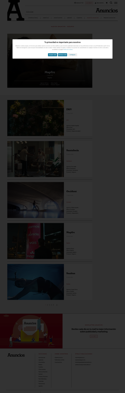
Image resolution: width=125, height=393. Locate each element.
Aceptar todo (52, 54)
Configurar (72, 54)
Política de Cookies (68, 49)
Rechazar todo (62, 54)
